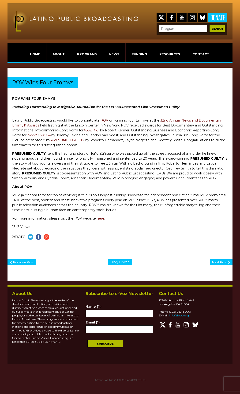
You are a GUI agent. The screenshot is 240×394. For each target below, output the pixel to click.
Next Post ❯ (221, 262)
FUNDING (139, 54)
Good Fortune (38, 135)
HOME (35, 54)
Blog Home (120, 262)
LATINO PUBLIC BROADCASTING (124, 380)
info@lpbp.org (179, 315)
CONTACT (200, 54)
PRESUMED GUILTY (67, 140)
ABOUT (58, 54)
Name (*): (93, 306)
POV (104, 120)
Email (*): (93, 322)
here (100, 218)
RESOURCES (169, 54)
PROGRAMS (87, 54)
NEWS (114, 54)
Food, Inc (90, 130)
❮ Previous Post (22, 262)
